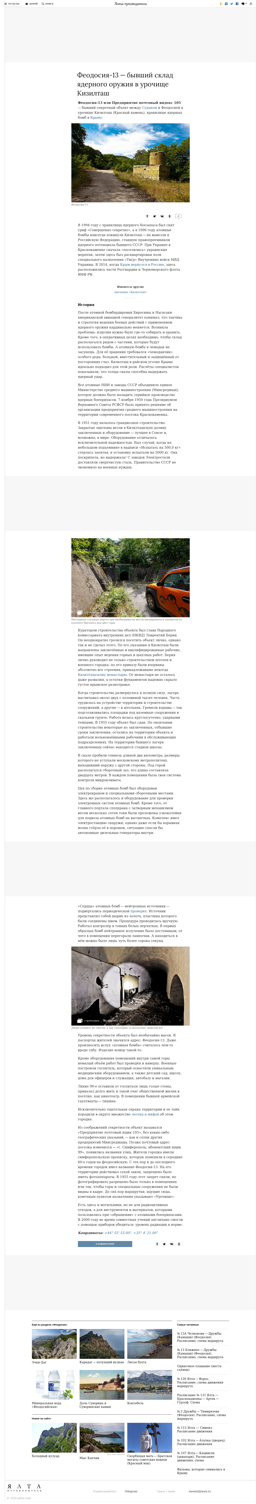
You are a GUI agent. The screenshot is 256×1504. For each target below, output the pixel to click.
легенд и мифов (145, 1114)
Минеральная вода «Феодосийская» (46, 1405)
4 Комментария (105, 1244)
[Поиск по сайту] (47, 3)
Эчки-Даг (39, 1362)
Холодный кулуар (45, 1456)
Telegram (131, 1491)
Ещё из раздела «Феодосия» (49, 1324)
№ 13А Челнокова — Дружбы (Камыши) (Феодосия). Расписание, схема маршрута (200, 1337)
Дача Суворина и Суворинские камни (95, 1405)
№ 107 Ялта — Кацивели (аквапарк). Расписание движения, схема (195, 1456)
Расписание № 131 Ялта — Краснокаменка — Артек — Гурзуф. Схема (198, 1398)
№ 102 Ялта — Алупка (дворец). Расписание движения (201, 1442)
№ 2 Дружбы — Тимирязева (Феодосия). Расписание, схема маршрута (201, 1415)
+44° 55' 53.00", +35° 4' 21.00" (131, 1233)
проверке (138, 911)
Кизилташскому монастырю (102, 675)
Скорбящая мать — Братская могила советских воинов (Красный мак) (149, 1459)
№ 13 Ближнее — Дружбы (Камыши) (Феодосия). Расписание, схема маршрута (200, 1353)
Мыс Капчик (89, 1458)
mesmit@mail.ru (200, 1491)
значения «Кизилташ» (130, 292)
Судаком (149, 108)
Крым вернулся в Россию (142, 265)
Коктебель (135, 1403)
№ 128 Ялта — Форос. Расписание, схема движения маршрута (200, 1382)
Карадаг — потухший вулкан (102, 1362)
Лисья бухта (136, 1362)
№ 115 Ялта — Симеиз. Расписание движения (195, 1429)
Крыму (96, 118)
